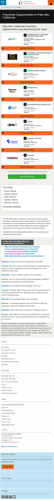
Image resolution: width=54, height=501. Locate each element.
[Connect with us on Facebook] (3, 497)
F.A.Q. (3, 384)
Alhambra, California (11, 199)
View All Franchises (27, 177)
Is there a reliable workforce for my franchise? (21, 249)
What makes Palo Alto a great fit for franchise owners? (24, 256)
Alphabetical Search (8, 359)
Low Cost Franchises (8, 353)
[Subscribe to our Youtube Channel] (14, 497)
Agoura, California (10, 191)
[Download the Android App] (20, 484)
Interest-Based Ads (7, 425)
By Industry (5, 347)
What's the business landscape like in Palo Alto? (22, 247)
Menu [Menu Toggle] (3, 2)
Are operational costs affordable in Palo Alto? (21, 251)
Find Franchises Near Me (10, 362)
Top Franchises (6, 390)
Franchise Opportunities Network (12, 404)
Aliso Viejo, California (11, 202)
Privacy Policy (6, 419)
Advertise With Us (7, 410)
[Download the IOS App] (8, 484)
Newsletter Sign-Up (8, 376)
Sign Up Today (7, 467)
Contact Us (5, 416)
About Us (4, 407)
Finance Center (6, 387)
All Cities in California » (13, 206)
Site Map (4, 364)
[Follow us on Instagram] (11, 497)
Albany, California (10, 197)
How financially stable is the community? (20, 253)
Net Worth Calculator (8, 379)
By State (4, 356)
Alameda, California (10, 194)
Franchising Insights (8, 413)
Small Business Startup (9, 393)
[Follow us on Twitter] (7, 497)
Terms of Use (5, 422)
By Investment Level (8, 350)
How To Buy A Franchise (9, 382)
